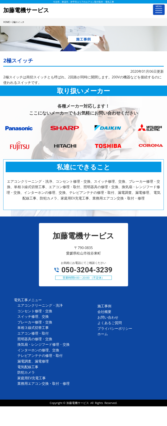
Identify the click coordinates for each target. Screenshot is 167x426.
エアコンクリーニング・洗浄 (40, 305)
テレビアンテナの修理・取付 (40, 355)
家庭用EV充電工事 (31, 378)
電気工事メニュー (28, 299)
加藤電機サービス (77, 403)
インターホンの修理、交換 (38, 350)
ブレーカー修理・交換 (34, 322)
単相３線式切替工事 (33, 327)
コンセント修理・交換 (34, 311)
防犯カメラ (26, 372)
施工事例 (104, 306)
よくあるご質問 (109, 322)
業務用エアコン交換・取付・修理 (43, 383)
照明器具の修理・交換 (34, 339)
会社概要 (104, 311)
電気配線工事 (27, 366)
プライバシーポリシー (114, 328)
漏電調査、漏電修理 (33, 361)
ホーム (102, 334)
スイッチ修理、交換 (33, 316)
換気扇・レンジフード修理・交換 (43, 344)
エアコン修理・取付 (33, 333)
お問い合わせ (107, 317)
